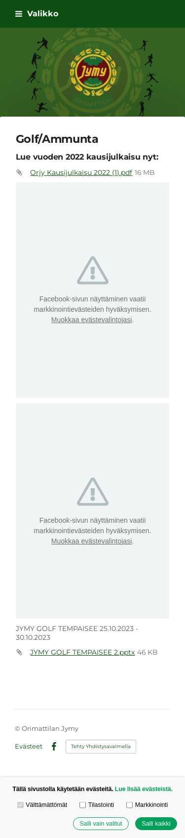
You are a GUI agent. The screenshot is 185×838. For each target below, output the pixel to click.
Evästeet (28, 746)
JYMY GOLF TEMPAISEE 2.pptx (82, 652)
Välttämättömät (42, 805)
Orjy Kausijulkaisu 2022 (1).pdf (81, 172)
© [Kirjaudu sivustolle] (18, 728)
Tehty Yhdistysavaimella (101, 746)
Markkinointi (147, 805)
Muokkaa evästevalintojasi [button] (91, 320)
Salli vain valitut (100, 823)
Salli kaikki (156, 823)
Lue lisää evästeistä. (144, 789)
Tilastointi (96, 805)
